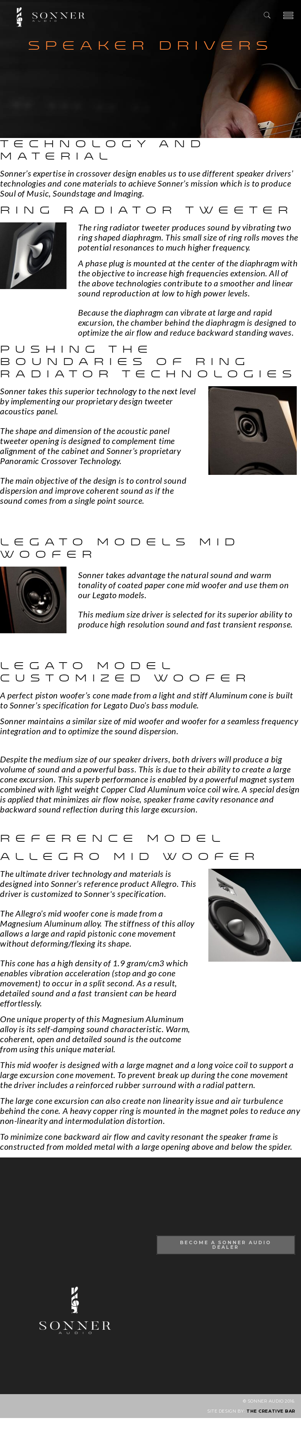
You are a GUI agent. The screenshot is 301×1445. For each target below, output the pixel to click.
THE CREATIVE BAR (270, 1411)
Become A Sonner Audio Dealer (225, 1245)
